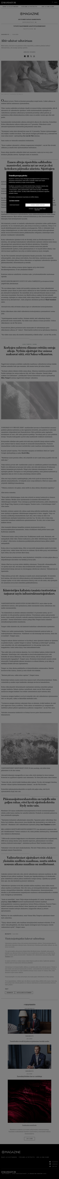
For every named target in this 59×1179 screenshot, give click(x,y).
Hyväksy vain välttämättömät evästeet (37, 209)
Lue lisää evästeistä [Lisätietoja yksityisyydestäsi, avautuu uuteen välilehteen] (14, 200)
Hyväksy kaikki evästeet (38, 204)
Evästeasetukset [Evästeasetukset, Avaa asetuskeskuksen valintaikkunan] (14, 204)
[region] (29, 192)
